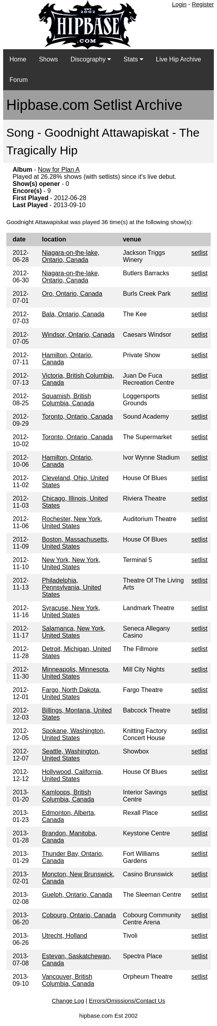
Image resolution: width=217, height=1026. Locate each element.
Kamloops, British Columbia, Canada (68, 796)
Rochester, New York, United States (72, 522)
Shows (48, 59)
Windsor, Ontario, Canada (78, 334)
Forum (18, 79)
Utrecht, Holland (64, 935)
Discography (91, 59)
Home (17, 59)
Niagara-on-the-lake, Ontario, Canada (70, 256)
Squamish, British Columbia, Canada (68, 399)
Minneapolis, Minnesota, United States (76, 673)
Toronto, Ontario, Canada (77, 416)
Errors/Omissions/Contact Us (127, 1000)
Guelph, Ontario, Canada (77, 894)
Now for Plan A (59, 169)
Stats (133, 59)
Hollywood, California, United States (72, 775)
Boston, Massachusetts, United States (75, 543)
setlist (199, 252)
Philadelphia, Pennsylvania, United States (71, 587)
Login (179, 4)
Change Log (68, 1000)
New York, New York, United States (71, 563)
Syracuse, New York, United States (71, 611)
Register (203, 4)
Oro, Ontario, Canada (72, 293)
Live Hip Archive (178, 59)
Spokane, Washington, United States (73, 734)
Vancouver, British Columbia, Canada (68, 980)
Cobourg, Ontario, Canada (79, 915)
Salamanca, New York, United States (73, 632)
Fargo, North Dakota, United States (71, 693)
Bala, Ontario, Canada (73, 314)
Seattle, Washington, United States (71, 755)
